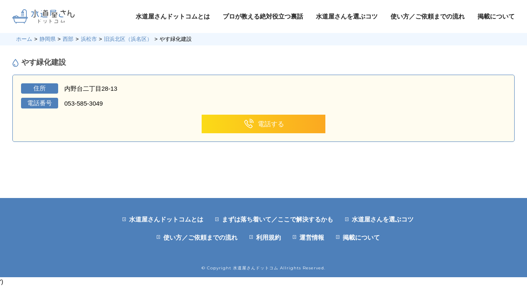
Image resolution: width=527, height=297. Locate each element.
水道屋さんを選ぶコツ (347, 16)
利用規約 (268, 237)
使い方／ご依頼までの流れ (428, 16)
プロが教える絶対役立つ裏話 (263, 16)
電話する (263, 124)
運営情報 (311, 237)
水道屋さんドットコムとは (173, 16)
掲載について (496, 16)
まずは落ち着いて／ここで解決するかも (277, 219)
